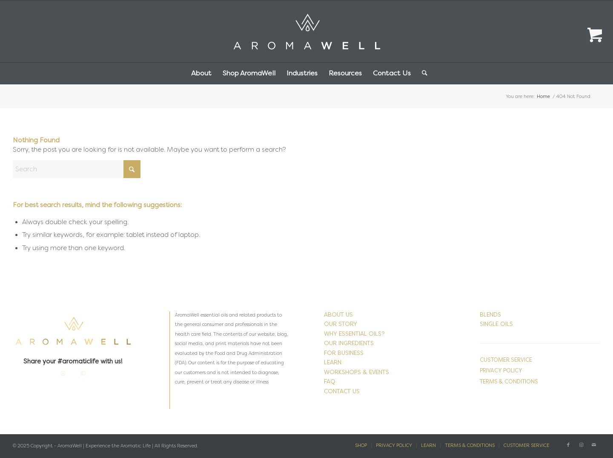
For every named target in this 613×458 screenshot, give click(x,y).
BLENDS (490, 314)
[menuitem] (201, 73)
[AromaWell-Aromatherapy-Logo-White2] (306, 31)
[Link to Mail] (593, 445)
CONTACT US (342, 391)
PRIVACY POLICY (501, 370)
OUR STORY (340, 324)
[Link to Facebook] (568, 445)
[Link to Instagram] (581, 445)
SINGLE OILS (496, 324)
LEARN (332, 362)
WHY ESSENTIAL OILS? (354, 334)
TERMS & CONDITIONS (509, 381)
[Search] (421, 73)
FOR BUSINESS (344, 353)
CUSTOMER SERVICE (506, 360)
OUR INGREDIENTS (349, 343)
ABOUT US (338, 314)
